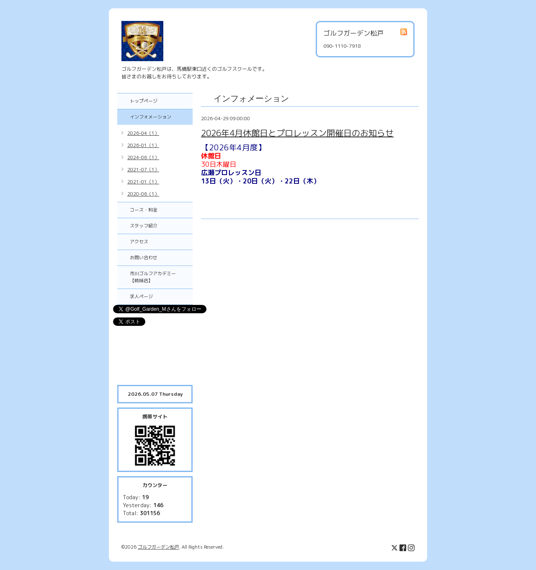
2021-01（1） (143, 181)
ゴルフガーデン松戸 (158, 547)
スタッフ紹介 (143, 225)
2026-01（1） (143, 145)
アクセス (139, 241)
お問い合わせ (143, 257)
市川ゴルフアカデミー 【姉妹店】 (157, 277)
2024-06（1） (143, 157)
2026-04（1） (143, 133)
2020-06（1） (143, 194)
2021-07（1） (143, 169)
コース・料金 (143, 209)
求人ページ (141, 296)
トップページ (143, 101)
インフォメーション (150, 116)
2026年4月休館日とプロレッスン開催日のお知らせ (297, 133)
